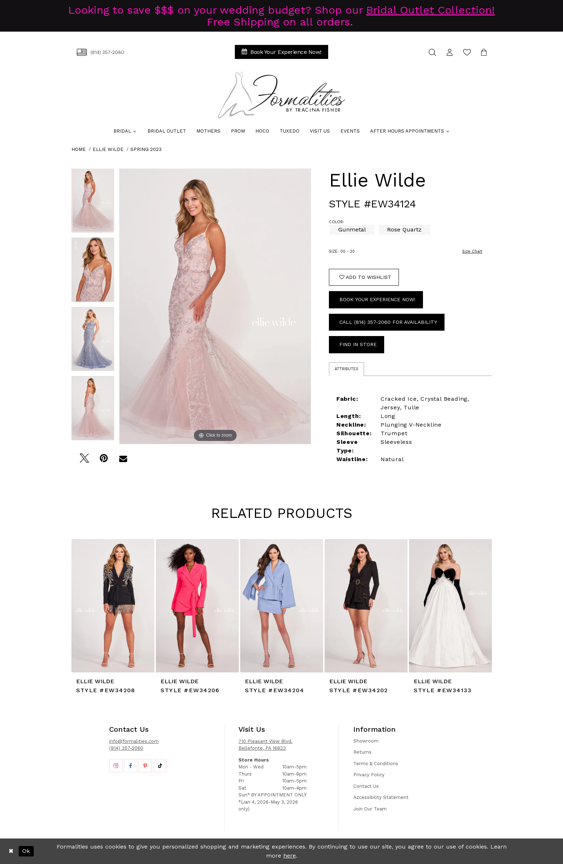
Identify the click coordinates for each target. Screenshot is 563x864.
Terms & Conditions (375, 763)
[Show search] (432, 52)
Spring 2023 (146, 149)
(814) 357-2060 (126, 748)
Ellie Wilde (108, 149)
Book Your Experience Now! (377, 299)
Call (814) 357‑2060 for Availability (388, 322)
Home (78, 149)
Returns (362, 752)
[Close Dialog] (11, 851)
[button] (449, 52)
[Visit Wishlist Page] (467, 52)
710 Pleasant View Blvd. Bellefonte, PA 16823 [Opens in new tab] (265, 745)
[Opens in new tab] (115, 765)
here (289, 855)
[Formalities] (281, 94)
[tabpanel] (92, 203)
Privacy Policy (369, 774)
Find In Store (358, 344)
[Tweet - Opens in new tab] (84, 460)
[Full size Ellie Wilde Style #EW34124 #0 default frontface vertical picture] (215, 306)
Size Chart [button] (472, 251)
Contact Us (366, 786)
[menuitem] (100, 52)
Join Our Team (370, 809)
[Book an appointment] (281, 52)
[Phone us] (100, 52)
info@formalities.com (134, 741)
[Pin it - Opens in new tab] (103, 460)
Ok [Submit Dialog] (26, 850)
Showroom (365, 741)
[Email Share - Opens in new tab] (123, 460)
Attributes (346, 369)
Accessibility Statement (381, 797)
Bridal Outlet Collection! (430, 10)
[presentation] (112, 605)
